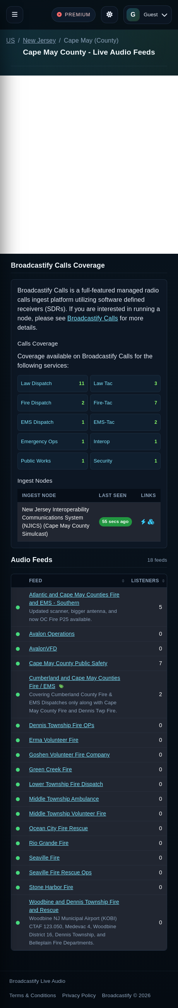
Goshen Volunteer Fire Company (69, 755)
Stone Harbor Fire (51, 887)
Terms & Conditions (32, 995)
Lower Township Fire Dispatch (66, 784)
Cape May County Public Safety (68, 663)
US (10, 40)
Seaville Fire (44, 858)
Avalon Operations (52, 634)
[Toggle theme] (109, 14)
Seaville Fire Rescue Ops (60, 872)
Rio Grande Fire (48, 843)
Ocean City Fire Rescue (58, 828)
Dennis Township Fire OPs (61, 725)
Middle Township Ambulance (64, 799)
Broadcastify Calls (92, 318)
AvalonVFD (43, 648)
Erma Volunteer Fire (54, 740)
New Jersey (39, 40)
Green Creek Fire (50, 769)
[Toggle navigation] (14, 14)
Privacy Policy (79, 995)
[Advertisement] (89, 165)
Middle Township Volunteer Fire (67, 813)
